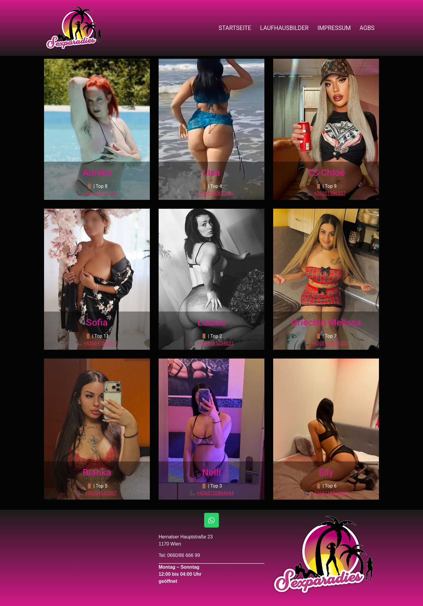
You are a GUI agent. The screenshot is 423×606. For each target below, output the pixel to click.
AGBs (367, 27)
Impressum (334, 27)
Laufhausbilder (284, 27)
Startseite (235, 27)
